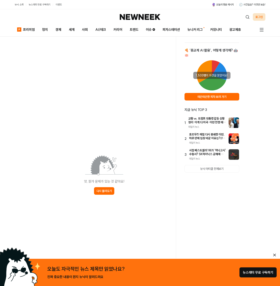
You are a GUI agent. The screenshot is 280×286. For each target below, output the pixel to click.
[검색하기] (247, 17)
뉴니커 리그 (195, 29)
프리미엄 (25, 29)
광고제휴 (235, 29)
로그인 (259, 17)
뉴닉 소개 (19, 4)
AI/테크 (100, 29)
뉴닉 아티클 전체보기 (212, 169)
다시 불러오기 (104, 191)
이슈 (150, 29)
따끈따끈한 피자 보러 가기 (212, 97)
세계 (72, 29)
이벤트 (59, 4)
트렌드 (134, 29)
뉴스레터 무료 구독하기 (39, 4)
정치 (45, 29)
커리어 (117, 29)
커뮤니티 (216, 29)
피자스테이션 (171, 29)
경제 (58, 29)
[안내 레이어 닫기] (274, 255)
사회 (85, 29)
